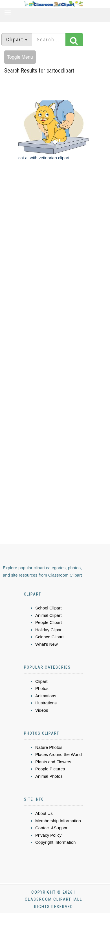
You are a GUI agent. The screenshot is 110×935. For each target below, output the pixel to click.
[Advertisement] (53, 235)
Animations (45, 695)
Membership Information (58, 820)
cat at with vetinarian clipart (43, 157)
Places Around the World (58, 754)
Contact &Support (52, 827)
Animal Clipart (48, 615)
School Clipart (48, 607)
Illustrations (46, 702)
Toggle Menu (20, 57)
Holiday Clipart (49, 629)
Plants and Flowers (53, 761)
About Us (44, 813)
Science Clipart (49, 636)
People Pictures (50, 768)
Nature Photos (48, 747)
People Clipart (48, 622)
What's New (46, 644)
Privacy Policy (48, 835)
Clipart (41, 681)
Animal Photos (49, 776)
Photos (42, 688)
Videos (41, 710)
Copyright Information (55, 842)
